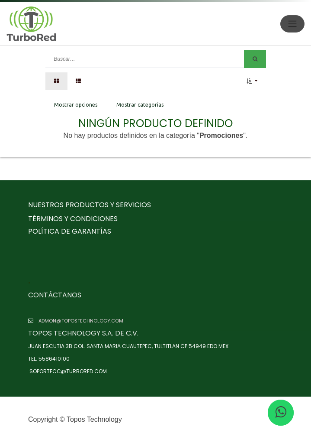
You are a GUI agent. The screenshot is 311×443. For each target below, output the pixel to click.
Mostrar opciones (75, 104)
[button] (252, 81)
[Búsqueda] (255, 59)
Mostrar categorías (140, 104)
